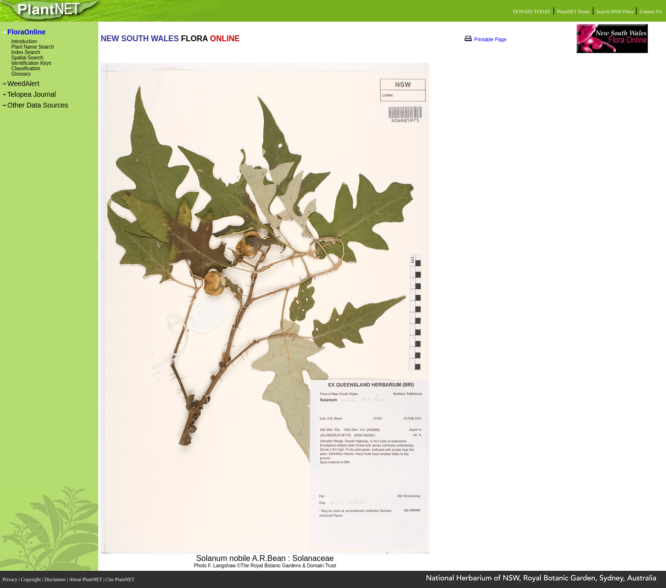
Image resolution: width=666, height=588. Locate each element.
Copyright (31, 579)
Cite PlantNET (121, 579)
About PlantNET (86, 579)
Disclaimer (55, 579)
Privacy (10, 579)
